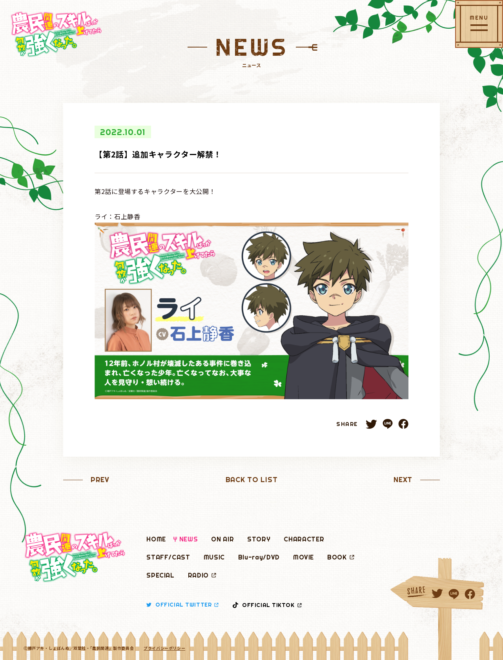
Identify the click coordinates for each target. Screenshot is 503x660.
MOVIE (303, 557)
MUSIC (214, 557)
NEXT (403, 479)
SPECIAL (160, 575)
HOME (156, 539)
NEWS (188, 539)
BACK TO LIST (252, 479)
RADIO (202, 575)
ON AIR (222, 539)
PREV (100, 479)
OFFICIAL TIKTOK (267, 605)
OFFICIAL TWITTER (182, 604)
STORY (258, 539)
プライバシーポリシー (164, 648)
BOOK (340, 557)
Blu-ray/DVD (259, 557)
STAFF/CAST (168, 557)
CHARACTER (304, 539)
